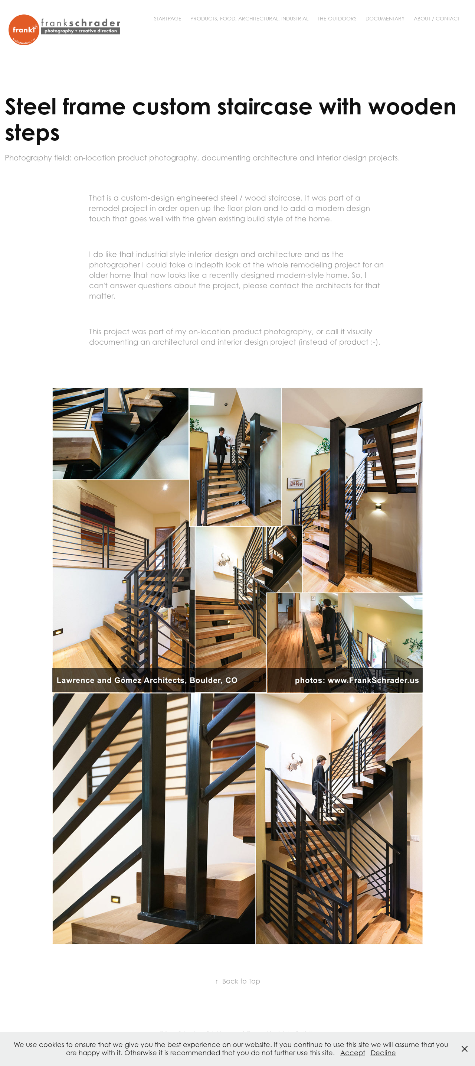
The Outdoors (337, 18)
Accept (352, 1053)
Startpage (167, 18)
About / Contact (437, 18)
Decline (383, 1053)
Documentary (385, 18)
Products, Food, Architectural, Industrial (249, 18)
